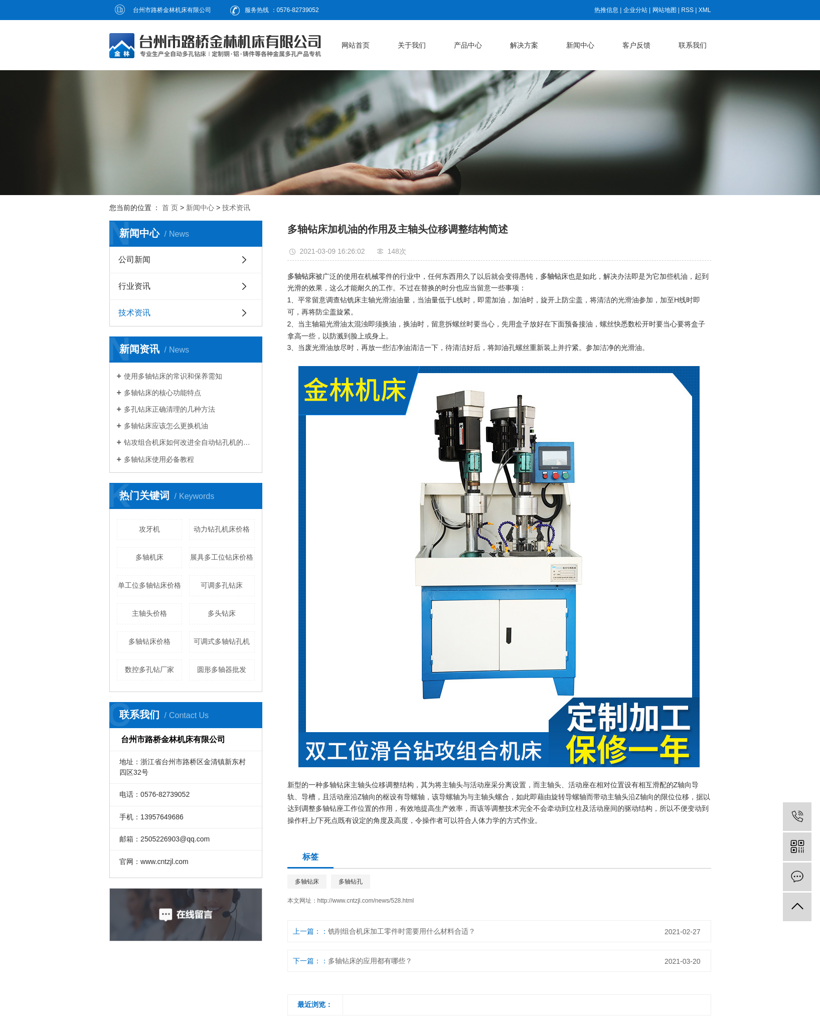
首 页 (170, 208)
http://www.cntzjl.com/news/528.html (365, 900)
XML (705, 10)
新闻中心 (580, 45)
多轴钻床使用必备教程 (159, 459)
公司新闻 (134, 259)
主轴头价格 (149, 613)
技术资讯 (236, 208)
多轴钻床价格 (149, 641)
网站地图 (664, 10)
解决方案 (524, 45)
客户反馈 (636, 45)
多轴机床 (149, 557)
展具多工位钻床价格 (221, 557)
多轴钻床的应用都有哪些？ (370, 961)
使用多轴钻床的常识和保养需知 (173, 376)
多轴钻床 (307, 881)
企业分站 (635, 10)
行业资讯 (134, 286)
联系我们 (693, 45)
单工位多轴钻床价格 (149, 585)
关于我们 (412, 45)
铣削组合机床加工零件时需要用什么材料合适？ (401, 931)
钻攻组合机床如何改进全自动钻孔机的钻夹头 (189, 442)
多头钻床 (222, 613)
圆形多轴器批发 (221, 669)
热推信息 (606, 10)
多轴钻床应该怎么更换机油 (166, 426)
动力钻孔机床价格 (222, 529)
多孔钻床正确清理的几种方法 (169, 409)
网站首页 (356, 45)
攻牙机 (149, 529)
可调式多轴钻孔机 (222, 641)
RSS (687, 10)
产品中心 (468, 45)
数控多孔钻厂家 (149, 669)
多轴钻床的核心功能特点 (162, 393)
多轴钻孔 (351, 881)
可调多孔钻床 (222, 585)
